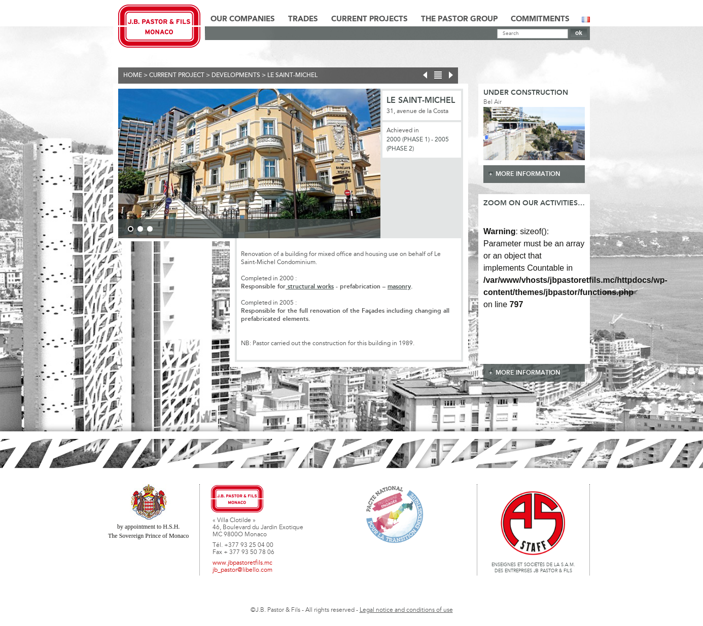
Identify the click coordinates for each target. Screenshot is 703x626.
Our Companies (242, 19)
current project (176, 75)
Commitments (540, 19)
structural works (310, 286)
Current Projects (369, 19)
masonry (399, 286)
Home (132, 75)
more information (528, 174)
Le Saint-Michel (292, 75)
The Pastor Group (459, 19)
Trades (303, 19)
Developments (236, 75)
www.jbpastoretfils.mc (242, 563)
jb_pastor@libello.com (242, 570)
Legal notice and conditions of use (406, 610)
